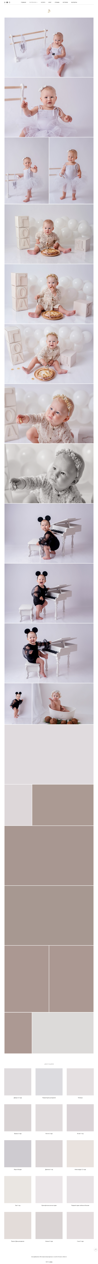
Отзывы (57, 2)
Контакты (74, 2)
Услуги (43, 2)
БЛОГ (49, 2)
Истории (65, 2)
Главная (23, 2)
